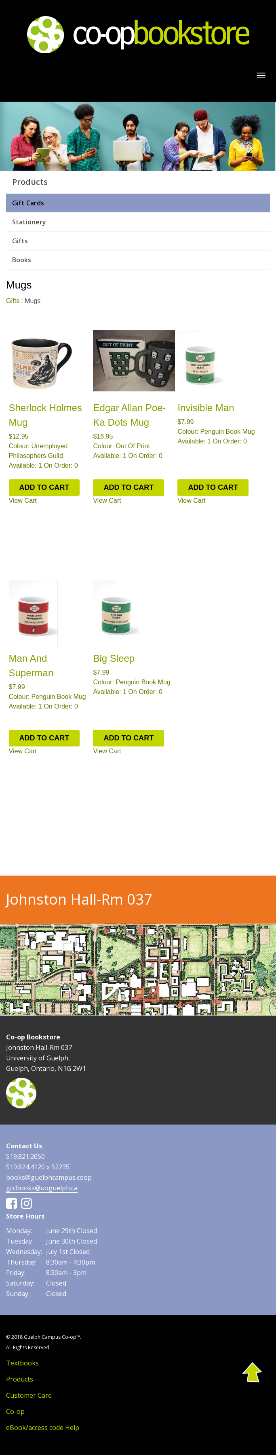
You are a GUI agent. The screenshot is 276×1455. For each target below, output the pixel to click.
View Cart (23, 500)
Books (21, 259)
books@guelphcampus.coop (49, 1177)
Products (19, 1379)
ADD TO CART (44, 487)
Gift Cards (28, 203)
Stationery (29, 221)
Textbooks (22, 1363)
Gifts (20, 240)
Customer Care (29, 1395)
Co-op (15, 1411)
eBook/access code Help (42, 1427)
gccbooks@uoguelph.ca (42, 1187)
